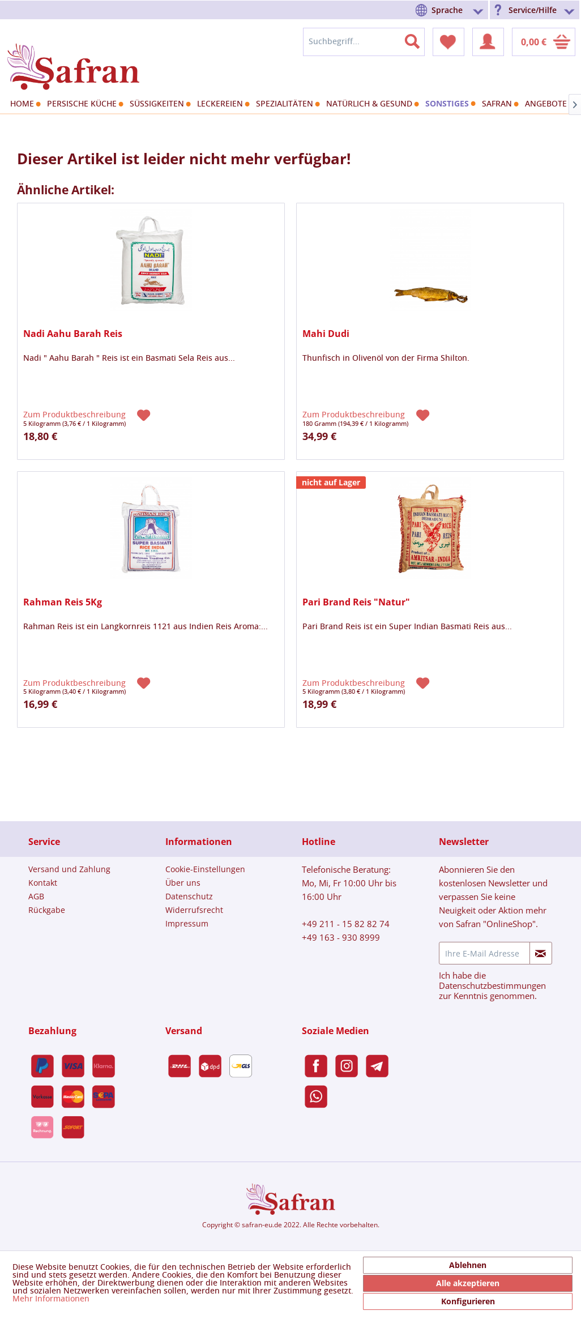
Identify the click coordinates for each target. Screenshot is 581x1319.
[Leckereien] (222, 104)
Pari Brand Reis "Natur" (356, 602)
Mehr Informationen (50, 1299)
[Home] (24, 104)
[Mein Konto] (488, 42)
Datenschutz (189, 896)
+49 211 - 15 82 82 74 (346, 923)
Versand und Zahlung (69, 869)
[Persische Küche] (83, 104)
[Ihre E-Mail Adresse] (484, 953)
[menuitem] (451, 10)
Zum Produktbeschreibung (75, 415)
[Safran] (498, 104)
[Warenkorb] (543, 42)
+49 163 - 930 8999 (341, 937)
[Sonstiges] (449, 103)
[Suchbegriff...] (364, 42)
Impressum (186, 923)
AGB (36, 896)
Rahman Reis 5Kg (62, 602)
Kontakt (42, 882)
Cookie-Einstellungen (205, 869)
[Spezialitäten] (286, 104)
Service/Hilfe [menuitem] (533, 10)
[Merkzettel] (448, 42)
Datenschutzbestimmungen (492, 985)
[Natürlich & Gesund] (371, 104)
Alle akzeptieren (467, 1283)
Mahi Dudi (325, 334)
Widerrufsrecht (194, 909)
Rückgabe (46, 909)
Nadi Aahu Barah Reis (72, 334)
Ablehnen (467, 1265)
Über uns (182, 882)
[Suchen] (419, 39)
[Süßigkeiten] (159, 104)
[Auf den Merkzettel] (145, 414)
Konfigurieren (468, 1301)
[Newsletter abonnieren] (540, 953)
